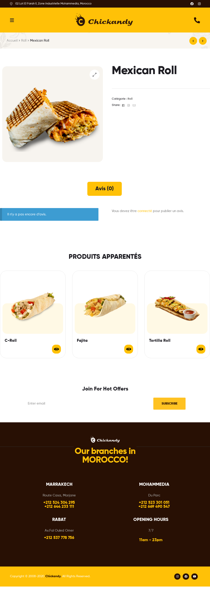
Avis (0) (104, 188)
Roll (23, 40)
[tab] (104, 189)
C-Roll (11, 341)
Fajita (82, 341)
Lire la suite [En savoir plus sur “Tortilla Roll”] (200, 349)
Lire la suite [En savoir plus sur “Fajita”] (128, 349)
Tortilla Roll (159, 341)
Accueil (12, 40)
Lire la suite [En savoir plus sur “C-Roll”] (56, 349)
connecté (145, 211)
